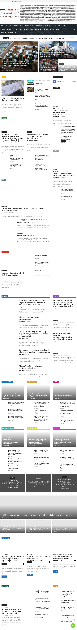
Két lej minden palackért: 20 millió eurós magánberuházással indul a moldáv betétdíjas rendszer (62, 336)
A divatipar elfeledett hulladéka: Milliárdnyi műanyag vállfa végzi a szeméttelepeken (15, 411)
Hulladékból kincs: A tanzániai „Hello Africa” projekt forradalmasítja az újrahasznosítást (37, 137)
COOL (3, 95)
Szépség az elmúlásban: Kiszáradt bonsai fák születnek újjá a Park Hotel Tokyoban (38, 395)
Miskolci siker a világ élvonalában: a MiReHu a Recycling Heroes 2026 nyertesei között (42, 82)
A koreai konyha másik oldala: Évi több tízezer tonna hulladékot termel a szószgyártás (63, 111)
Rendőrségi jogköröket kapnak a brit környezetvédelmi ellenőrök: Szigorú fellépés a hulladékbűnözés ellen (38, 441)
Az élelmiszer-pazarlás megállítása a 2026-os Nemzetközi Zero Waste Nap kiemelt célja (67, 420)
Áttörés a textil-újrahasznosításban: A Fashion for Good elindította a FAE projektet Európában (12, 610)
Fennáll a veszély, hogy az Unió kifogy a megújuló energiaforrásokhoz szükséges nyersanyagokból (34, 334)
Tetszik (74, 81)
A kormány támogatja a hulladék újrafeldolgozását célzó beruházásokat (13, 275)
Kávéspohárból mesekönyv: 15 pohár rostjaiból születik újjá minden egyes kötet (41, 616)
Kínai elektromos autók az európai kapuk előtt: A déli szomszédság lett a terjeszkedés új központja (13, 395)
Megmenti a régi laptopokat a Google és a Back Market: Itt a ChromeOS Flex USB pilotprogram (68, 190)
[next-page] (5, 112)
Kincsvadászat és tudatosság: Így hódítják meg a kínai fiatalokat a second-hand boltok (42, 89)
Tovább (4, 576)
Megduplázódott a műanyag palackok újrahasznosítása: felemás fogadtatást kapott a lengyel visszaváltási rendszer (63, 303)
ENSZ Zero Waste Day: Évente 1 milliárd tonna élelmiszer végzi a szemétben (63, 395)
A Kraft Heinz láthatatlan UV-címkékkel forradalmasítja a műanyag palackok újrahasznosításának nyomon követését (62, 440)
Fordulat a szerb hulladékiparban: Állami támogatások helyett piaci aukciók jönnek (67, 450)
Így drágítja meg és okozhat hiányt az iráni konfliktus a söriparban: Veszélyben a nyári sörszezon (16, 404)
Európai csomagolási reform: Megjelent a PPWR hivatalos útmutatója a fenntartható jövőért (15, 460)
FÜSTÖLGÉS (13, 477)
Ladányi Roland (5, 102)
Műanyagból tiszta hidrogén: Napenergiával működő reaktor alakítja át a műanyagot (64, 556)
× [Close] (74, 620)
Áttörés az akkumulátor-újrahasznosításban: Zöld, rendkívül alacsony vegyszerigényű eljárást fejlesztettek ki (13, 558)
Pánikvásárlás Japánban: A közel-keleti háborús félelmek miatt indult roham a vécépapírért (15, 417)
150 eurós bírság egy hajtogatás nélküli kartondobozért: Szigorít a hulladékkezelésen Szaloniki (41, 450)
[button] (74, 29)
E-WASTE (55, 169)
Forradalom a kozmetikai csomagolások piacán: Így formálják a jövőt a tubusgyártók (16, 467)
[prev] (71, 38)
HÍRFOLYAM (43, 48)
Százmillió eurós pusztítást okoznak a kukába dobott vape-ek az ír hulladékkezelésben (68, 138)
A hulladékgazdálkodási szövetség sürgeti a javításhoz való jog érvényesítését (68, 615)
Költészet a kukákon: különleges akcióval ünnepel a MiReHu (13, 99)
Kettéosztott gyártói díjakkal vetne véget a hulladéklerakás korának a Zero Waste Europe (41, 463)
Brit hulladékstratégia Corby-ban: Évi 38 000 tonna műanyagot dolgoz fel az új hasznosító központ (42, 600)
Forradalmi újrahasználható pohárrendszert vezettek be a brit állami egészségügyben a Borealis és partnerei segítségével (68, 593)
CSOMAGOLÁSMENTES (6, 59)
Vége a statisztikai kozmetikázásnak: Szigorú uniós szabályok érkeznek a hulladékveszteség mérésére (32, 303)
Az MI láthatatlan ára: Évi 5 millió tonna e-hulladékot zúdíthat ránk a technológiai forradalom (64, 174)
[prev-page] (2, 112)
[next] (73, 38)
